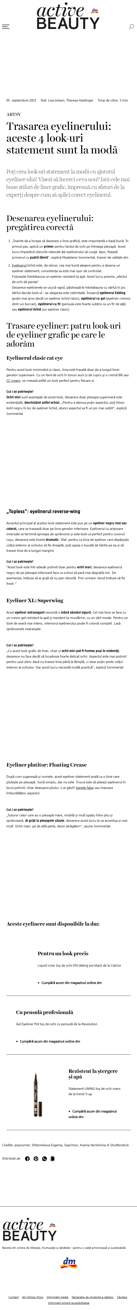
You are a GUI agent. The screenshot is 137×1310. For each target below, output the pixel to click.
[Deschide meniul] (5, 26)
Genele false (85, 788)
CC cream (13, 380)
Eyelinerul (19, 265)
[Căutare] (132, 26)
